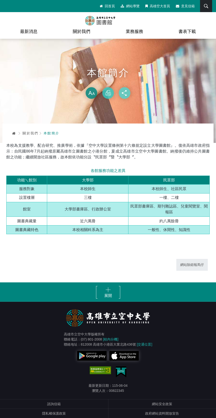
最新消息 (28, 31)
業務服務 (134, 31)
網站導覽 (130, 6)
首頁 (14, 133)
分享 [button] (124, 93)
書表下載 (187, 31)
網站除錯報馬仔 (192, 265)
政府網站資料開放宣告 (162, 413)
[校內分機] (111, 339)
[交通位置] (144, 344)
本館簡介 (52, 133)
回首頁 (107, 6)
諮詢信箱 (54, 404)
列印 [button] (108, 93)
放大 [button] (91, 93)
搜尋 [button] (206, 6)
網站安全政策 (162, 404)
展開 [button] (108, 296)
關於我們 (81, 31)
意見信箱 (185, 6)
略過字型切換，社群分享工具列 (108, 82)
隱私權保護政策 (54, 413)
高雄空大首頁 (157, 6)
